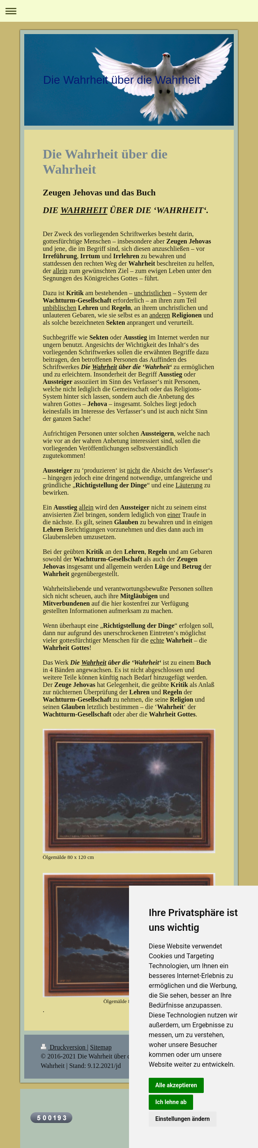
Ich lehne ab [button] (171, 1102)
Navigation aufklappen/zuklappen (129, 11)
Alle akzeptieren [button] (176, 1085)
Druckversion (64, 1047)
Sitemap (100, 1047)
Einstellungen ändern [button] (182, 1119)
